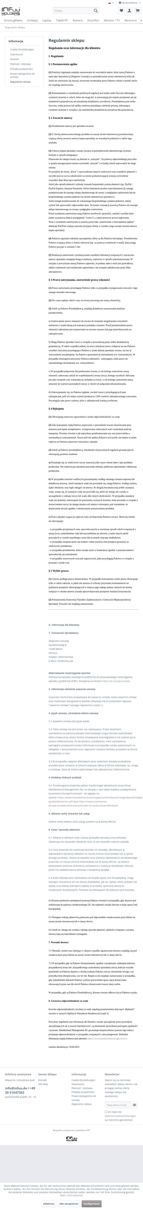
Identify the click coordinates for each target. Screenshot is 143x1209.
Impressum (16, 54)
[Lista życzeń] (121, 10)
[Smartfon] (93, 20)
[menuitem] (76, 12)
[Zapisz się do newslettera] (134, 1105)
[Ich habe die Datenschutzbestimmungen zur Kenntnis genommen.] (106, 1112)
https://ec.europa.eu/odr (116, 681)
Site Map (43, 1084)
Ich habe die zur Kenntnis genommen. (120, 1115)
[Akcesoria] (130, 20)
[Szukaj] (95, 10)
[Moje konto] (129, 10)
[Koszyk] (137, 10)
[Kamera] (77, 20)
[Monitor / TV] (112, 20)
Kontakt (14, 59)
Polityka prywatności (21, 68)
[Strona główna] (13, 20)
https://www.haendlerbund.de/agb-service (107, 1038)
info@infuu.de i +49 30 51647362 (20, 1090)
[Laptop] (47, 20)
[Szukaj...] (76, 10)
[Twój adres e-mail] (118, 1105)
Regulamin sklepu (20, 81)
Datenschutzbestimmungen (120, 1115)
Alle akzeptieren (69, 1203)
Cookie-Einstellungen (22, 49)
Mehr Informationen (71, 1195)
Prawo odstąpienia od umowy (22, 75)
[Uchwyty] (32, 20)
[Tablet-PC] (62, 20)
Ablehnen (48, 1203)
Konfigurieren (92, 1203)
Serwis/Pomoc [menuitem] (128, 2)
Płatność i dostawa (20, 64)
